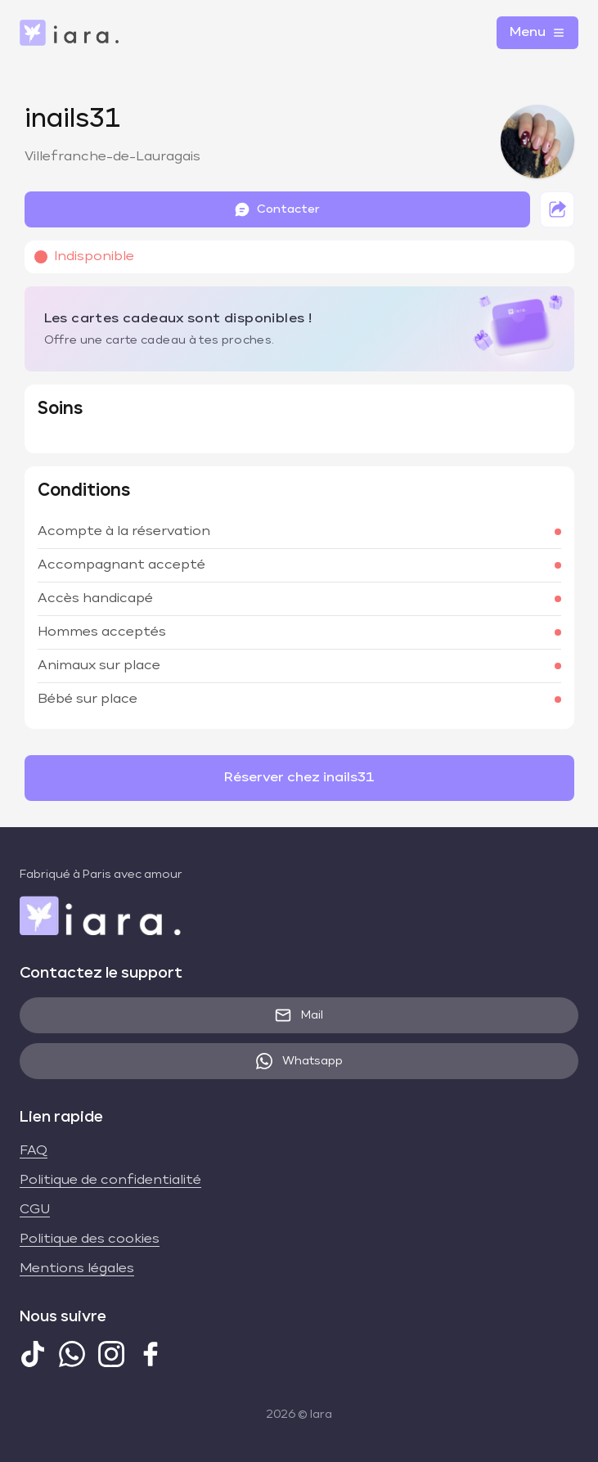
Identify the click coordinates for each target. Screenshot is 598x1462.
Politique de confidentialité (110, 1180)
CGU (35, 1210)
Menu (537, 32)
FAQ (33, 1151)
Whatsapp (299, 1061)
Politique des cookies (90, 1239)
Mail (299, 1015)
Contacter (277, 209)
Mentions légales (77, 1268)
